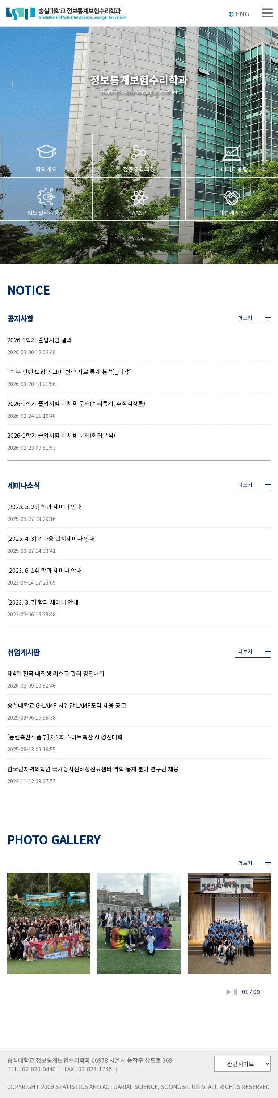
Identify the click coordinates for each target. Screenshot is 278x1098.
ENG (238, 13)
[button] (13, 83)
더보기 (245, 317)
